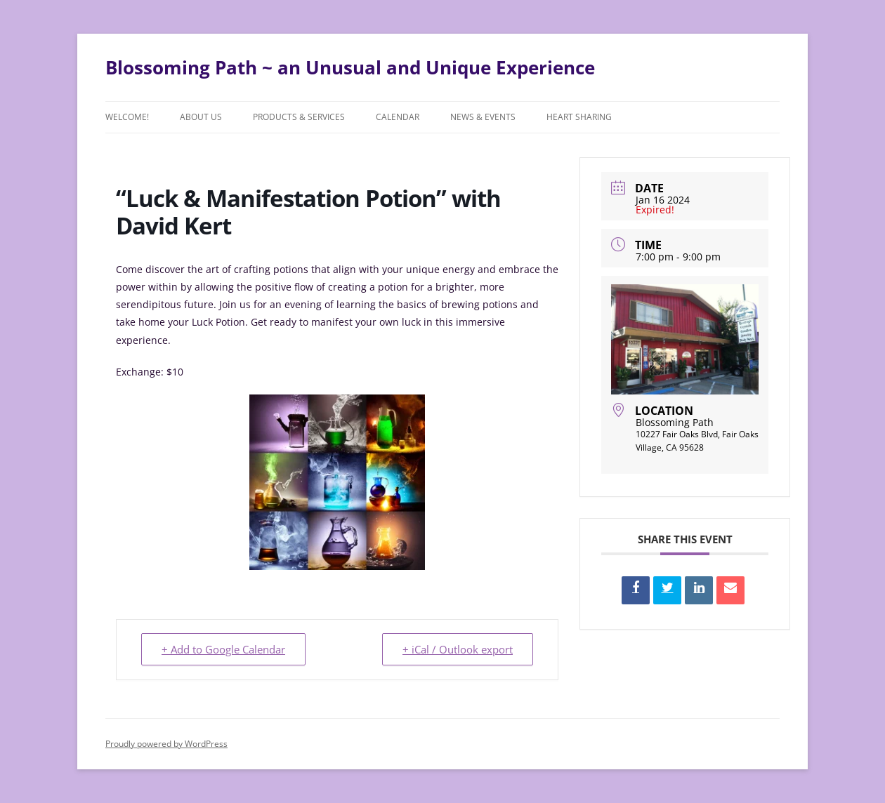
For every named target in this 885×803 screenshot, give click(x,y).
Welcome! (127, 117)
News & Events (483, 117)
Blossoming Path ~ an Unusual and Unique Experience (350, 67)
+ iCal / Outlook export (457, 649)
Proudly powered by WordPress (166, 744)
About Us (201, 117)
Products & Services (299, 117)
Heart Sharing (579, 117)
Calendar (397, 117)
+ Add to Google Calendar (223, 649)
